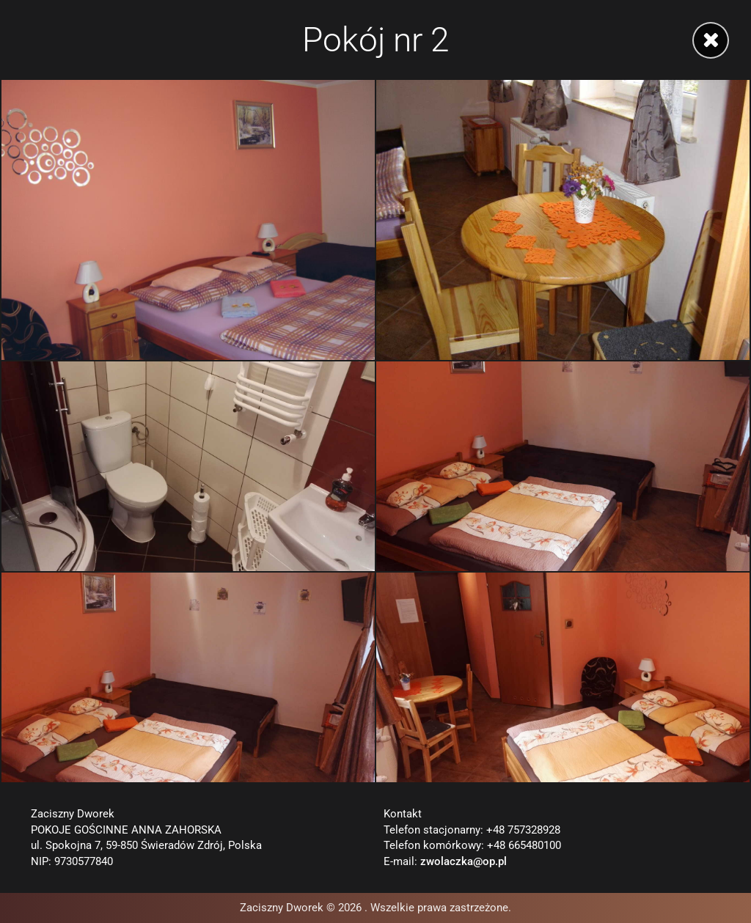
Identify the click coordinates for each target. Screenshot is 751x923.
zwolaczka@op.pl (463, 862)
